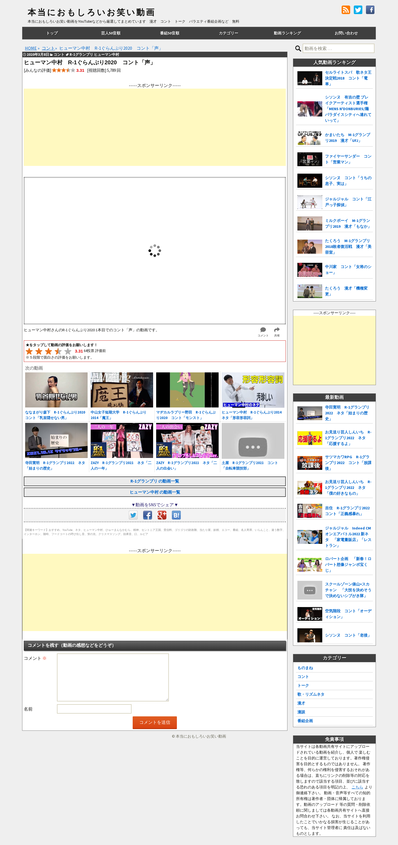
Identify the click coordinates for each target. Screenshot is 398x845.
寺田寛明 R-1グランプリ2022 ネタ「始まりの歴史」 (347, 413)
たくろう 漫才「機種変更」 (346, 291)
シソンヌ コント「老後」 (348, 635)
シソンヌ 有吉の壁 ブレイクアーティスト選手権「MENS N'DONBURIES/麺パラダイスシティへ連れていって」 (348, 109)
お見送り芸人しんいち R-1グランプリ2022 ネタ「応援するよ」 (348, 438)
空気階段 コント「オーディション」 (348, 613)
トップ (52, 33)
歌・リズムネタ (310, 694)
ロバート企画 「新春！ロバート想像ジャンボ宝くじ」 (348, 564)
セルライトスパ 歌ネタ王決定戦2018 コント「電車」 (348, 78)
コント (303, 676)
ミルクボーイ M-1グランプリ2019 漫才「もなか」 (348, 223)
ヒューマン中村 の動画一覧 (155, 492)
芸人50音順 (111, 33)
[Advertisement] (155, 127)
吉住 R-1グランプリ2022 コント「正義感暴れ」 (349, 510)
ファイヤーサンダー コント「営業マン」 (348, 159)
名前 (28, 709)
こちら (357, 787)
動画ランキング (287, 33)
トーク (303, 685)
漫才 (301, 703)
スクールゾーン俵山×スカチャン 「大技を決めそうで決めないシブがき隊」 (348, 590)
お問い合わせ (346, 33)
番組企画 (305, 720)
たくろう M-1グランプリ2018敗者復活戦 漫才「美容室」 (348, 246)
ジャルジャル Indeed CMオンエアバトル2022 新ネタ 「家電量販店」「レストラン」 (348, 537)
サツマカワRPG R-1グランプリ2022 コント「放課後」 (348, 462)
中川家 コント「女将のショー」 (348, 269)
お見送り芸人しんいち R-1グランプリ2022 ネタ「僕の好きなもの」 (348, 487)
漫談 (301, 711)
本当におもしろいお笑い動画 (92, 12)
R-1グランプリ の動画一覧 (154, 481)
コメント (35, 658)
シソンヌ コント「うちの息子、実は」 (348, 180)
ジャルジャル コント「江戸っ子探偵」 (348, 202)
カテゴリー (228, 33)
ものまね (305, 667)
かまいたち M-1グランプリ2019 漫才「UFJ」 (347, 137)
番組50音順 (169, 33)
